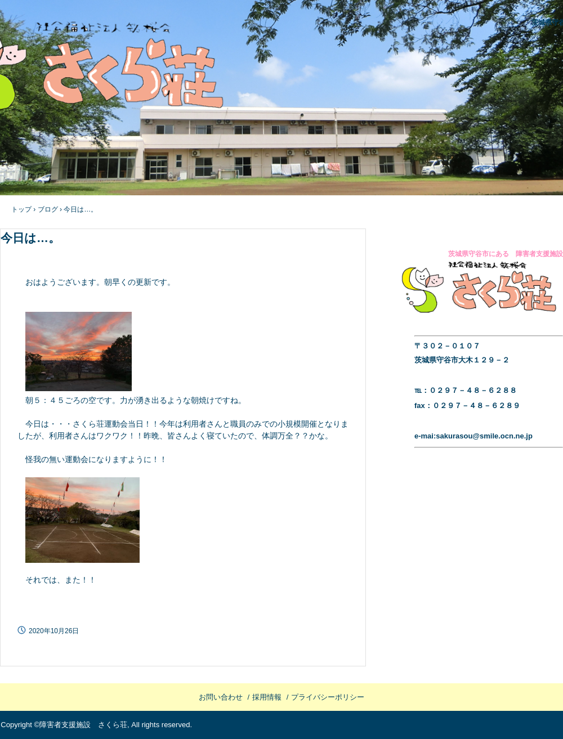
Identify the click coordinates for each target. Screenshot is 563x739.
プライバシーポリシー (327, 697)
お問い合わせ (221, 697)
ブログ (48, 209)
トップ (21, 209)
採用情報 (267, 697)
